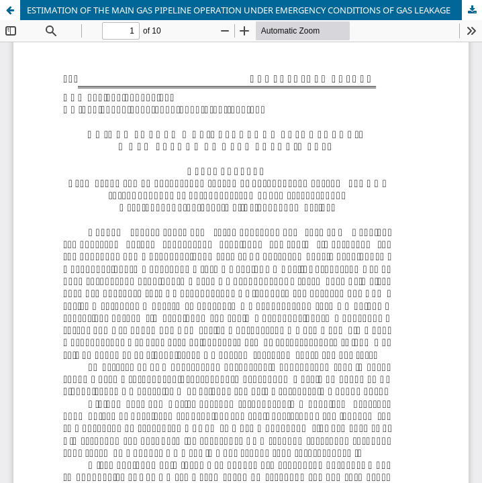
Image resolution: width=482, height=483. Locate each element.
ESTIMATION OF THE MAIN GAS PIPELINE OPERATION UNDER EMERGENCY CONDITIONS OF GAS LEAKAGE (238, 10)
